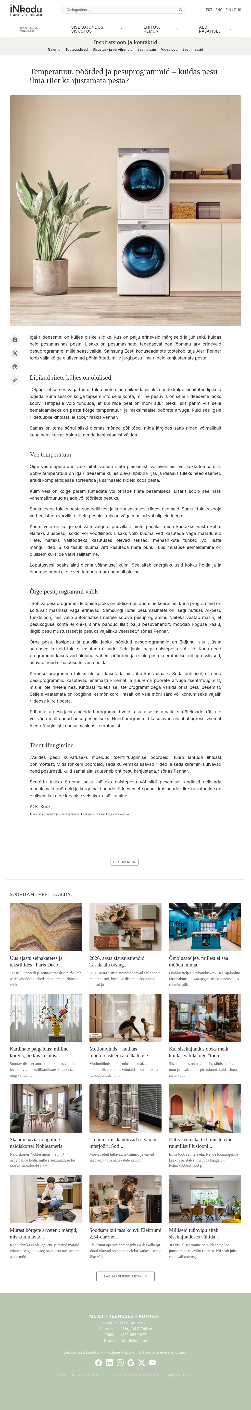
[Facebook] (98, 1362)
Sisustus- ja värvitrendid (113, 49)
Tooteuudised (76, 49)
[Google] (130, 1362)
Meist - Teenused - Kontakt (125, 1316)
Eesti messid (192, 49)
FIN (228, 10)
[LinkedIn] (109, 1362)
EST (209, 10)
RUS (237, 10)
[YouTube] (152, 1362)
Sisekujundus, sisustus (78, 1375)
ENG (219, 10)
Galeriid (54, 49)
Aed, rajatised (181, 1375)
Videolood (169, 49)
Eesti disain (147, 49)
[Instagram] (120, 1362)
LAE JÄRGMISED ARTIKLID (125, 1276)
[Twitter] (141, 1362)
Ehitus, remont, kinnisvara (134, 1375)
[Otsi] (180, 10)
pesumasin (124, 862)
